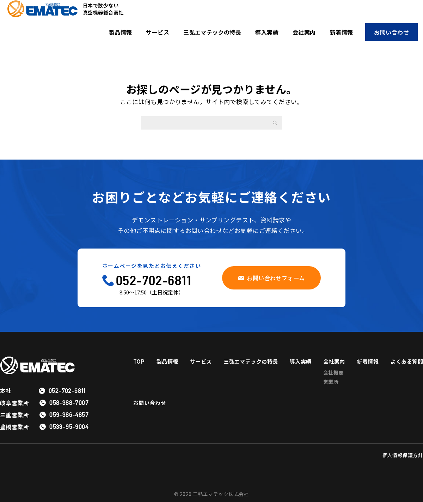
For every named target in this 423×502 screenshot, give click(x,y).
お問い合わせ (391, 32)
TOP (139, 361)
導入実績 (266, 32)
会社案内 (304, 32)
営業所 (366, 383)
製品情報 (120, 32)
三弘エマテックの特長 (212, 32)
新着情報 (341, 32)
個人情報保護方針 (402, 455)
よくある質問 (150, 408)
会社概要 (369, 373)
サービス (157, 32)
